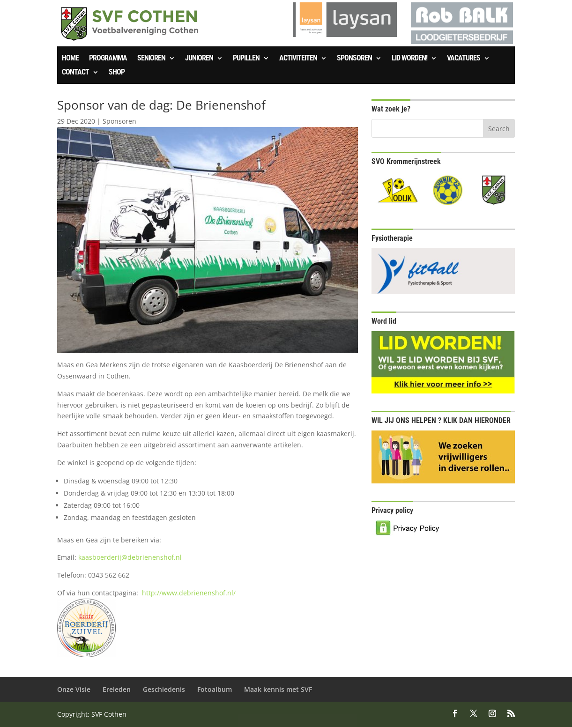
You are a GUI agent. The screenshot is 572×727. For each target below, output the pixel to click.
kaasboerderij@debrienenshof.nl (130, 557)
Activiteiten (298, 58)
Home (70, 58)
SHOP (117, 72)
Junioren (199, 58)
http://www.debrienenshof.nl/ (189, 592)
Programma (108, 58)
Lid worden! (409, 58)
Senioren (151, 58)
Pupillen (246, 58)
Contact (75, 72)
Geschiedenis (164, 689)
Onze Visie (73, 689)
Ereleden (117, 689)
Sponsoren (354, 58)
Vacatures (463, 58)
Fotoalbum (214, 689)
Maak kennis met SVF (278, 689)
